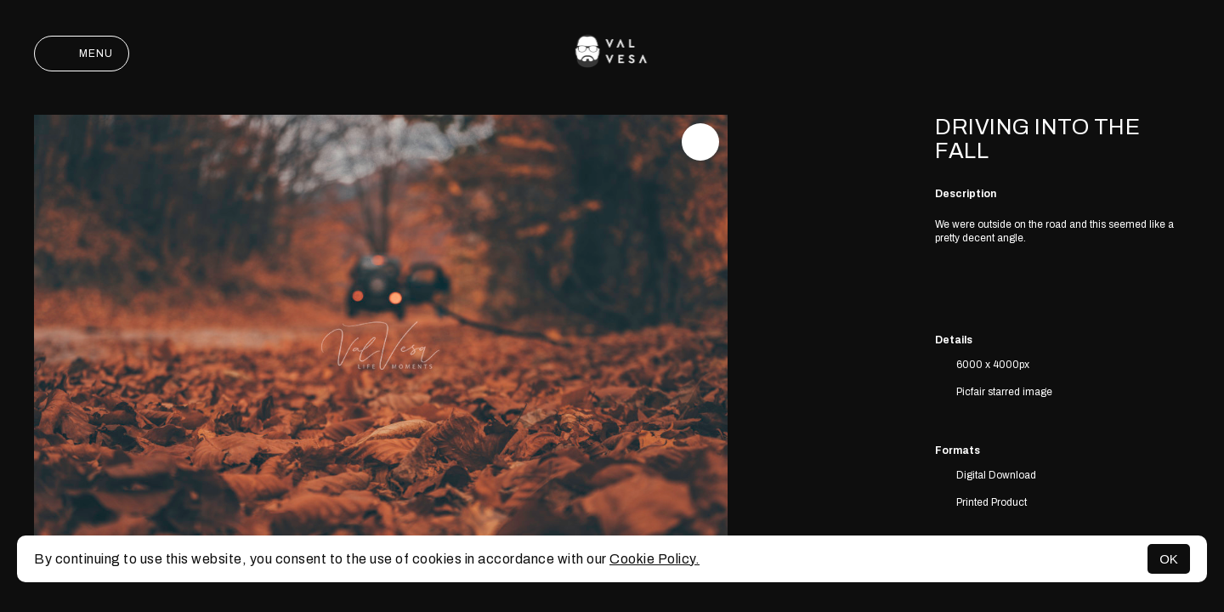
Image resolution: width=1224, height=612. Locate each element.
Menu (81, 53)
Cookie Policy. (654, 559)
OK (1168, 559)
